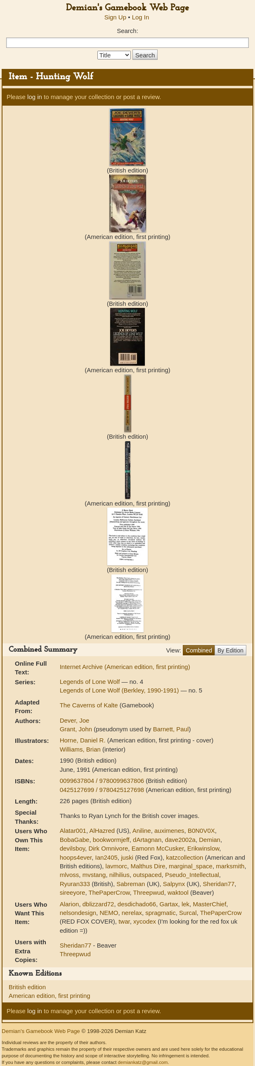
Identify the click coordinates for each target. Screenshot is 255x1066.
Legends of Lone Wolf (91, 681)
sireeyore (72, 892)
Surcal (188, 912)
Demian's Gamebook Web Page (127, 8)
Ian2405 (106, 857)
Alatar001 (73, 830)
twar (124, 921)
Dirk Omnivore (108, 848)
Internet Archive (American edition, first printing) (125, 666)
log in (34, 96)
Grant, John (77, 729)
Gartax (169, 904)
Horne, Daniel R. (83, 740)
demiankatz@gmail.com (143, 1062)
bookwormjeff (111, 839)
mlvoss (69, 874)
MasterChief (209, 904)
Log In (140, 17)
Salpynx (174, 883)
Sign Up (115, 17)
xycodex (144, 921)
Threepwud (148, 892)
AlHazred (102, 830)
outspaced (147, 874)
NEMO (108, 912)
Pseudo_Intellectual (192, 874)
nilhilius (119, 874)
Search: (127, 30)
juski (127, 857)
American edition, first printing (49, 995)
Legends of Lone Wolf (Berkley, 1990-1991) (120, 690)
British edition (27, 986)
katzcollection (184, 857)
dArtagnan (147, 839)
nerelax (132, 912)
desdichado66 (137, 904)
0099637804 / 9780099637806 (103, 780)
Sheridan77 (219, 883)
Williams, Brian (81, 749)
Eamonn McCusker (158, 848)
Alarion (69, 904)
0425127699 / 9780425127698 (103, 789)
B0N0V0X (201, 830)
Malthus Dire (147, 866)
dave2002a (180, 839)
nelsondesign (78, 912)
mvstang (94, 874)
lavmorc (117, 866)
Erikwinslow (203, 848)
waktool (178, 892)
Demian (209, 839)
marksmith (230, 866)
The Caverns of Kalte (90, 705)
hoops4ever (76, 857)
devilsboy (72, 848)
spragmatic (160, 912)
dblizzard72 (98, 904)
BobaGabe (75, 839)
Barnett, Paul (171, 729)
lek (185, 904)
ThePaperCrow (109, 892)
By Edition (230, 650)
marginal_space (190, 866)
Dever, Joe (75, 720)
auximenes (169, 830)
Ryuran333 (75, 883)
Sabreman (130, 883)
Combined (199, 650)
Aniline (141, 830)
